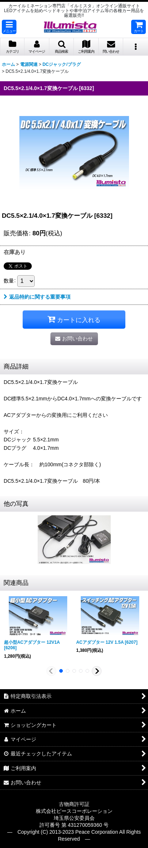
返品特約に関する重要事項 (37, 297)
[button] (9, 27)
